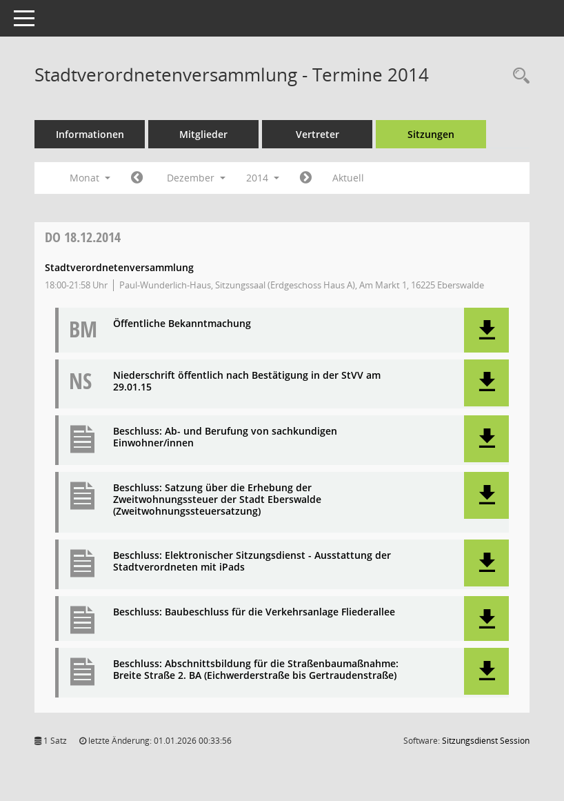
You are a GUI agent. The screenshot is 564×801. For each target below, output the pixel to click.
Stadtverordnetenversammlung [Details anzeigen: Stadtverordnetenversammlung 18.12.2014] (119, 267)
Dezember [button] (196, 177)
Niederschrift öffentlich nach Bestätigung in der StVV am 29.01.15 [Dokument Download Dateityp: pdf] (247, 381)
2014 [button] (262, 177)
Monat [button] (90, 177)
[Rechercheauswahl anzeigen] (518, 76)
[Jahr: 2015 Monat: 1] (306, 178)
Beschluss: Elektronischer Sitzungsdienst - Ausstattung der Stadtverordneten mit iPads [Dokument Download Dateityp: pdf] (252, 561)
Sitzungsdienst (486, 740)
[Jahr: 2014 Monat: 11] (137, 178)
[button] (486, 330)
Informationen (90, 134)
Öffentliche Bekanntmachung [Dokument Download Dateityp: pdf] (182, 324)
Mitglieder (203, 134)
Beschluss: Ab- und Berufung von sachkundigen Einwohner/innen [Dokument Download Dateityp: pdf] (225, 437)
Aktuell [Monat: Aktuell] (348, 177)
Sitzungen (430, 134)
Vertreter (317, 134)
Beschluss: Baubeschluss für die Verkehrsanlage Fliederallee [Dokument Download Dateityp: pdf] (254, 612)
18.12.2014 (83, 237)
